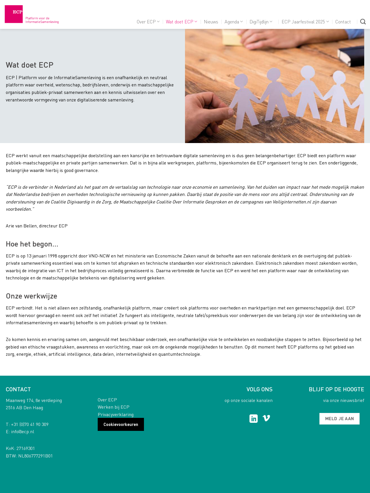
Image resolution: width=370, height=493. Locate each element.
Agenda (234, 21)
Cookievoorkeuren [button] (120, 424)
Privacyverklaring (116, 414)
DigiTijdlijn (260, 21)
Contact (343, 21)
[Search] (363, 21)
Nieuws (211, 21)
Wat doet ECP (181, 21)
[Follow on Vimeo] (266, 419)
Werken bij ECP (114, 407)
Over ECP (148, 21)
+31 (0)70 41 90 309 (30, 424)
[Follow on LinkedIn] (253, 419)
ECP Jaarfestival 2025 (305, 21)
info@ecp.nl (22, 431)
